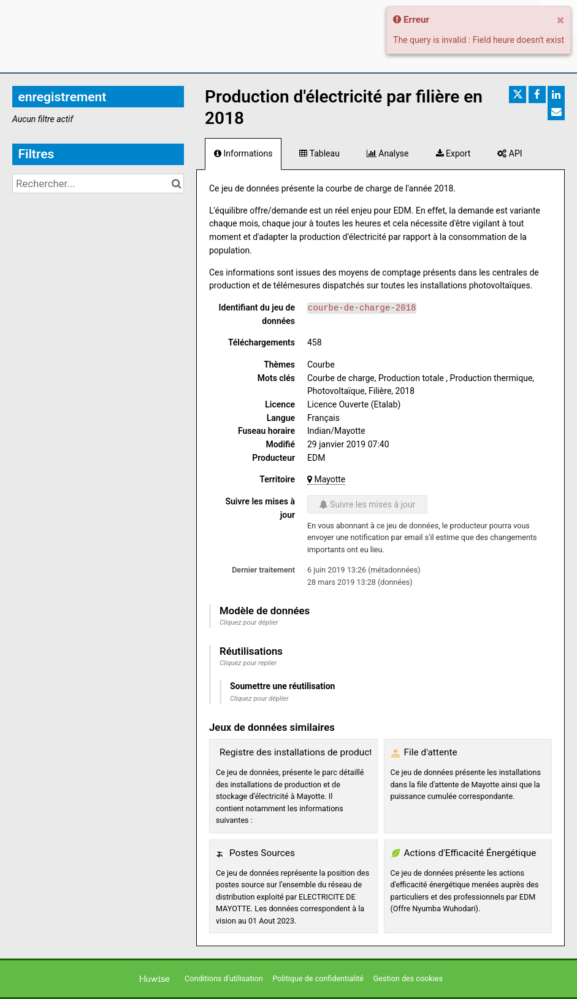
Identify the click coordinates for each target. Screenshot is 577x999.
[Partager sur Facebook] (537, 94)
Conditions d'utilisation (225, 978)
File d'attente (430, 752)
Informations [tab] (243, 153)
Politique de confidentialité (318, 978)
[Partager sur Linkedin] (556, 94)
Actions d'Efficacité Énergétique (470, 852)
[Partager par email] (556, 111)
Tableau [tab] (319, 153)
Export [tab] (453, 153)
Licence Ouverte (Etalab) (353, 404)
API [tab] (509, 153)
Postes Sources (262, 852)
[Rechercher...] (98, 183)
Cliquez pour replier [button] (248, 663)
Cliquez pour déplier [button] (249, 623)
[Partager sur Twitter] (517, 94)
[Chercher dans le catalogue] (176, 183)
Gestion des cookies (408, 978)
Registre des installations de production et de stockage (334, 752)
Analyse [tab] (388, 153)
